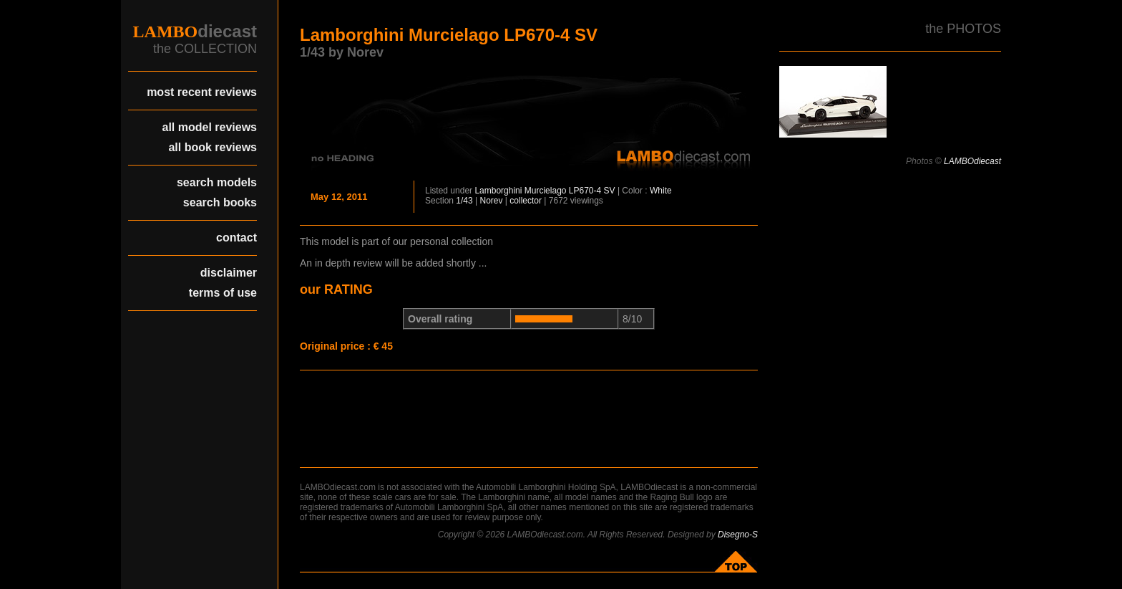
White (661, 191)
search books (220, 202)
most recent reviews (202, 92)
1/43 (464, 201)
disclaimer (228, 273)
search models (217, 182)
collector (525, 201)
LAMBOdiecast (972, 161)
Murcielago (546, 191)
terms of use (223, 293)
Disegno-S (738, 535)
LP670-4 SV (592, 191)
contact (236, 237)
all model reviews (209, 127)
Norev (491, 201)
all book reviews (212, 147)
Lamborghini (498, 191)
